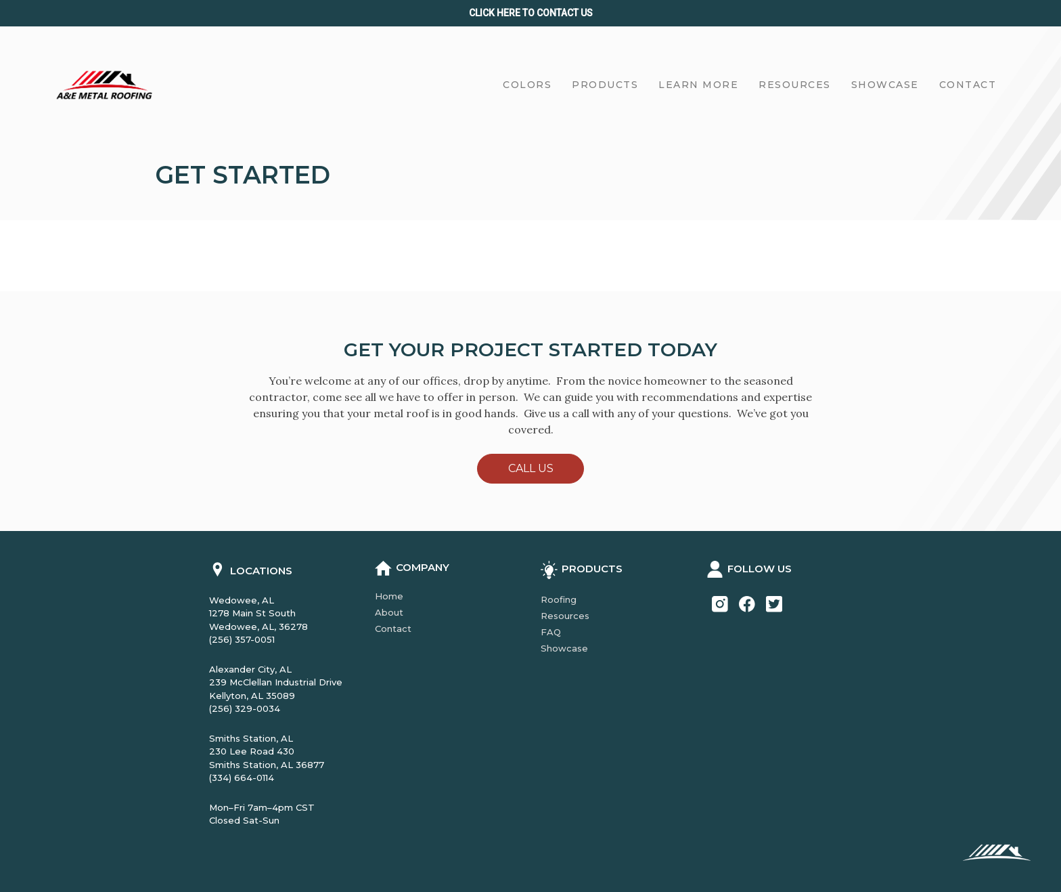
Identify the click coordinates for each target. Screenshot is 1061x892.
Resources (565, 615)
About (389, 612)
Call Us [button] (531, 468)
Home (389, 596)
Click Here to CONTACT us (531, 12)
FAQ (551, 631)
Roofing (559, 599)
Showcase (564, 648)
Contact (393, 628)
